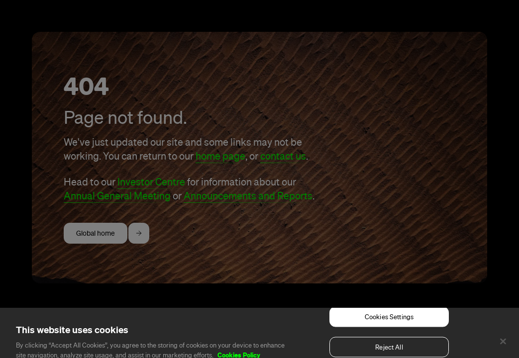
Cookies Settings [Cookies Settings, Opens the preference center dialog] (389, 321)
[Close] (503, 346)
